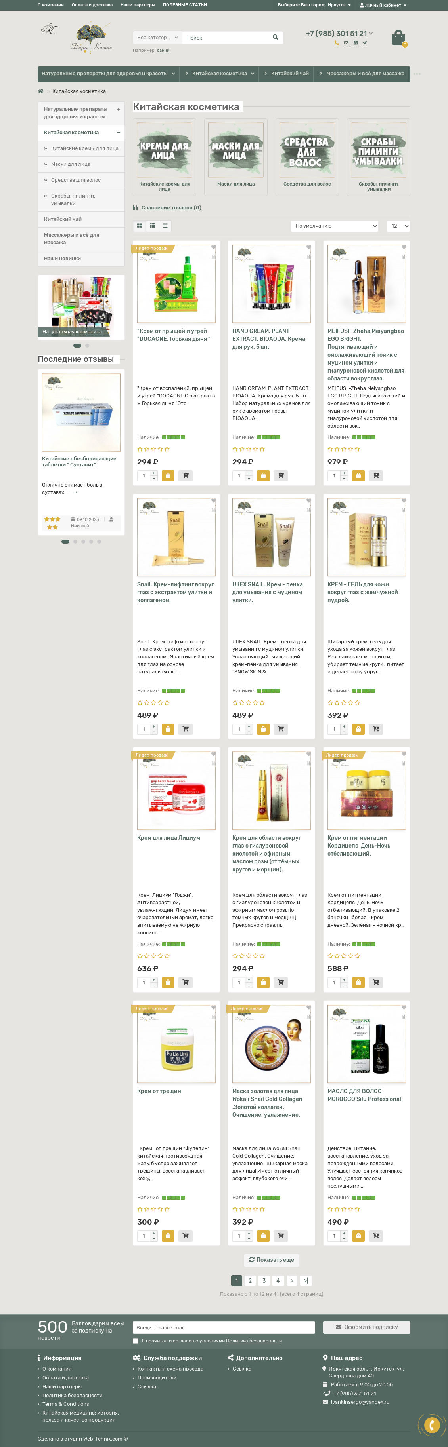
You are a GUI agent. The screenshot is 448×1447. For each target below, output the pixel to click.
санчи (163, 50)
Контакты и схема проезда (170, 1369)
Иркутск (337, 5)
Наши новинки (62, 258)
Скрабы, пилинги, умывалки (73, 199)
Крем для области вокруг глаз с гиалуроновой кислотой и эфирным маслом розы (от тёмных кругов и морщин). (266, 854)
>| (306, 1281)
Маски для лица (70, 164)
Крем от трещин (159, 1091)
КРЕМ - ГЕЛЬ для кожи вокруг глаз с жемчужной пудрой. (362, 592)
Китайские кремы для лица (85, 148)
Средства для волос (76, 180)
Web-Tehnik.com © (105, 1439)
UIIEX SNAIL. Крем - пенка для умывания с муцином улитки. (267, 592)
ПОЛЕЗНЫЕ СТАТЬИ (185, 5)
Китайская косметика (215, 74)
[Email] (224, 1327)
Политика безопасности (72, 1395)
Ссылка (147, 1387)
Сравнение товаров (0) (167, 208)
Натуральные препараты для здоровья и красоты (105, 73)
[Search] (232, 37)
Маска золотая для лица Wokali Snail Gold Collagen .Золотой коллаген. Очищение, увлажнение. (267, 1103)
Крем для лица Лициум (168, 838)
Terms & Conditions (65, 1404)
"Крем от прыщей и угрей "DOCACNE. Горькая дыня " (174, 335)
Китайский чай (286, 74)
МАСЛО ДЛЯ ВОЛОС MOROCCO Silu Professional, (365, 1095)
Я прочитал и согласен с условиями (207, 1341)
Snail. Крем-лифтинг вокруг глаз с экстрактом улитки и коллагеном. (175, 592)
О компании (51, 5)
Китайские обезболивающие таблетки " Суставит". (79, 462)
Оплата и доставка (92, 5)
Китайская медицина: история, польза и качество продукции (80, 1416)
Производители (157, 1377)
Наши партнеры (138, 5)
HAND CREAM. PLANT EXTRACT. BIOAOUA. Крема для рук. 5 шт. (268, 339)
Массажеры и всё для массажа (361, 74)
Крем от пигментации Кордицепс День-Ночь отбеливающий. (358, 846)
